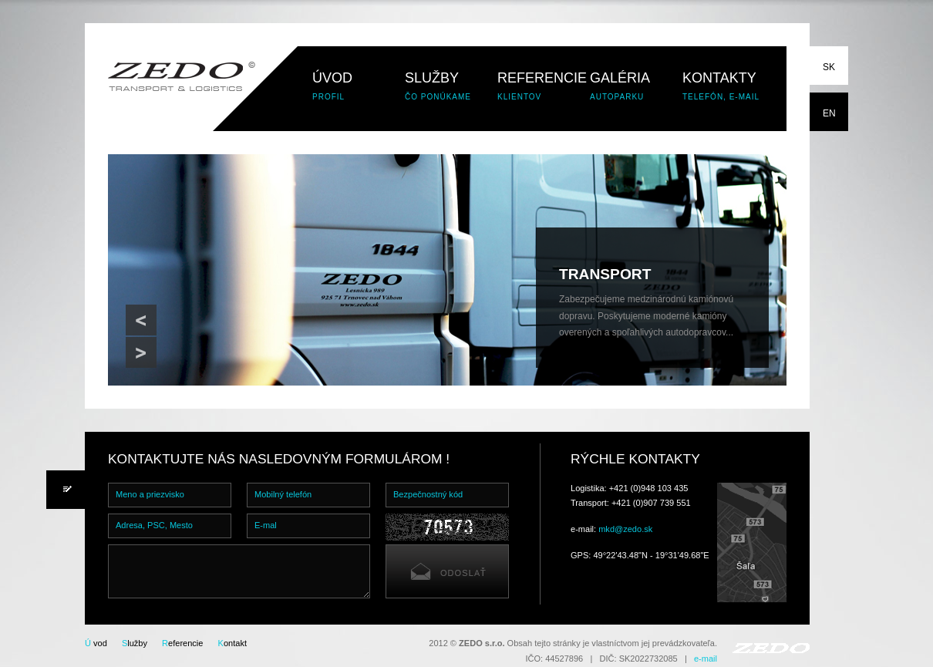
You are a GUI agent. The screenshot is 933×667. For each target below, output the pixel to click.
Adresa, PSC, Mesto (154, 525)
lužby (134, 643)
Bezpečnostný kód (428, 494)
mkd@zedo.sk (625, 529)
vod (96, 643)
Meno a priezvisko (150, 494)
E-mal (265, 525)
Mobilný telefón (283, 494)
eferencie (182, 643)
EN (829, 113)
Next (141, 352)
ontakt (232, 643)
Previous (141, 320)
